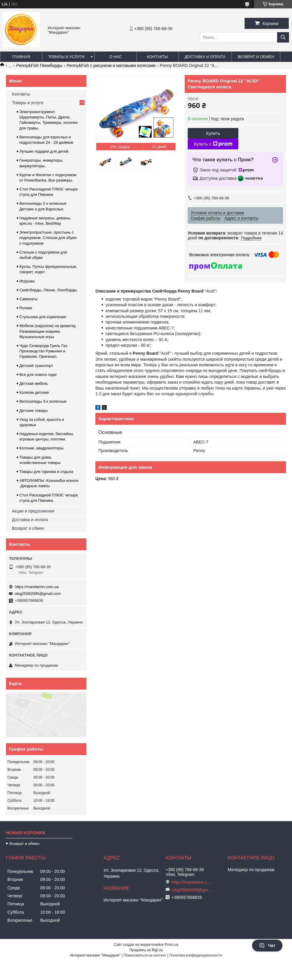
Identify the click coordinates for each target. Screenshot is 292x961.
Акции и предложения (33, 511)
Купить (213, 133)
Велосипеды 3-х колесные (42, 401)
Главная (21, 56)
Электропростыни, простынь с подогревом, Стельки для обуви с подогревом (48, 237)
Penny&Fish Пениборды (39, 65)
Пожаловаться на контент (145, 955)
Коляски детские (34, 392)
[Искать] (283, 37)
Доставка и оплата (205, 56)
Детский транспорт (36, 365)
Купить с (213, 144)
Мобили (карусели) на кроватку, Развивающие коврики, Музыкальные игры (47, 331)
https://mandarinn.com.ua (37, 587)
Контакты (157, 56)
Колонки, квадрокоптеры (41, 448)
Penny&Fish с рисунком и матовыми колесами (111, 65)
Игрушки (27, 281)
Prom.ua (171, 945)
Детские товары (33, 410)
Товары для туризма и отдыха (46, 471)
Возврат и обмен (256, 56)
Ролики (25, 308)
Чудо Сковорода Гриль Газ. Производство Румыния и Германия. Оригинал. (43, 351)
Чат (267, 945)
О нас (115, 56)
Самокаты (28, 299)
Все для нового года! (38, 374)
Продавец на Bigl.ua (146, 950)
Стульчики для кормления (42, 317)
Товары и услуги (66, 56)
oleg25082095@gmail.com (38, 593)
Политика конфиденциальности (195, 955)
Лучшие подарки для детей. (44, 151)
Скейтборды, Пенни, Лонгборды (48, 290)
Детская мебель (33, 383)
